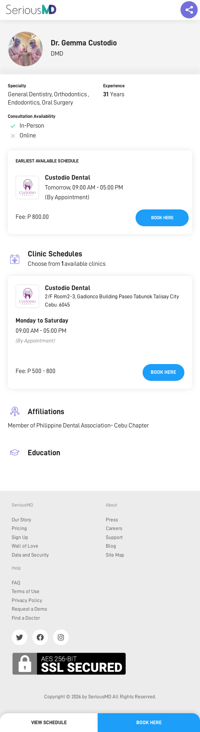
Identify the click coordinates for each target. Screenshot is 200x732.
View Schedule (49, 722)
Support (114, 537)
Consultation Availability (31, 116)
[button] (27, 187)
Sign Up (20, 537)
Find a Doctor (26, 617)
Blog (111, 545)
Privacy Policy (27, 600)
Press (112, 519)
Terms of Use (25, 591)
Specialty (17, 85)
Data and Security (30, 554)
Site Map (115, 554)
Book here (162, 217)
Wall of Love (25, 545)
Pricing (19, 528)
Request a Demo (29, 608)
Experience (114, 85)
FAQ (16, 582)
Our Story (21, 519)
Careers (114, 528)
